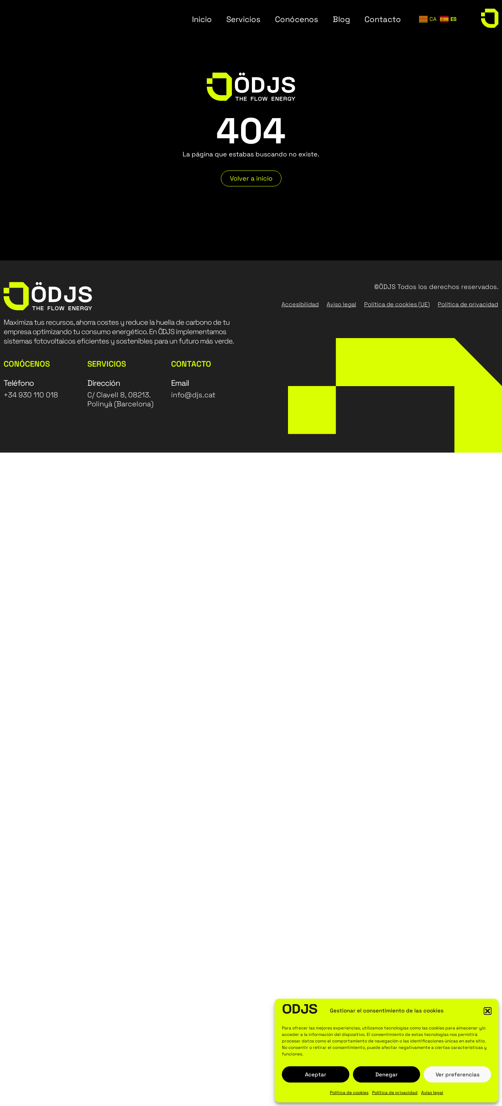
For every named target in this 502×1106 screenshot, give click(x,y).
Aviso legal (432, 1093)
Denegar (386, 1074)
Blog (341, 19)
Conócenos (296, 19)
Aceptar (315, 1074)
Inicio (202, 19)
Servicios (243, 19)
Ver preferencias (458, 1074)
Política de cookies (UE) (397, 304)
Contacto (383, 19)
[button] (487, 1011)
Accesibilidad (300, 304)
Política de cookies (349, 1093)
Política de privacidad (395, 1093)
